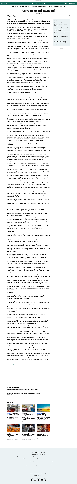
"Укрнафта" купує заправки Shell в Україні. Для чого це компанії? (42, 434)
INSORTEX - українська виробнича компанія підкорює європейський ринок (13, 415)
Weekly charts (63, 6)
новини (12, 6)
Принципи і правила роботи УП (59, 456)
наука (8, 363)
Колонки (22, 6)
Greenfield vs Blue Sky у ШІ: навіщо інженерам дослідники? (61, 38)
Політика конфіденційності (30, 456)
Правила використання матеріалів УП (44, 456)
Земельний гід (56, 6)
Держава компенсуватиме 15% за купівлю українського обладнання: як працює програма (28, 416)
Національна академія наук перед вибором (17, 397)
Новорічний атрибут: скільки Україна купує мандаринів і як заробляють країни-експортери (12, 435)
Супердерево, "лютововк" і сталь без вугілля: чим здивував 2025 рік (23, 393)
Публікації (17, 6)
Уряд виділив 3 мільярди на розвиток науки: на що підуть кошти (22, 389)
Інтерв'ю (50, 6)
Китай (16, 363)
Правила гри (34, 6)
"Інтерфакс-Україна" (43, 460)
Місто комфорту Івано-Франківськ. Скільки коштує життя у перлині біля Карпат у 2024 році (43, 416)
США (12, 363)
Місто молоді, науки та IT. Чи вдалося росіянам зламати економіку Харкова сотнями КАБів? (28, 435)
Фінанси (40, 6)
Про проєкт (21, 456)
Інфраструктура (28, 6)
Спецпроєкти (45, 6)
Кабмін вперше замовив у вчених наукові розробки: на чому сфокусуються (61, 43)
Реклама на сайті (15, 456)
